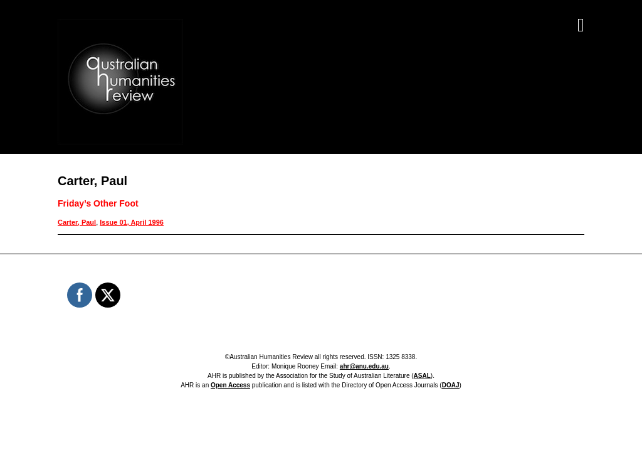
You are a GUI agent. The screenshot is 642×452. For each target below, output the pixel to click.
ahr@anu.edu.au (364, 366)
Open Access (230, 385)
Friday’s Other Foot (98, 203)
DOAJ (451, 385)
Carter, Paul (77, 222)
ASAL (422, 375)
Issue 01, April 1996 (132, 222)
